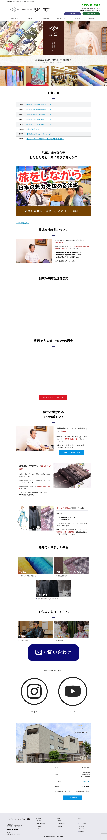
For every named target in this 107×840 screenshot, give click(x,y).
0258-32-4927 (86, 781)
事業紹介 (30, 18)
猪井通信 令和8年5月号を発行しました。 (39, 104)
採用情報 (81, 831)
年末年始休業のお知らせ (34, 129)
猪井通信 (81, 829)
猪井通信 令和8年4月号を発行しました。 (39, 109)
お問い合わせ (72, 798)
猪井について (14, 18)
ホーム (81, 821)
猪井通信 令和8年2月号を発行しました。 (39, 119)
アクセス (39, 826)
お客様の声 (91, 18)
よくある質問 (76, 18)
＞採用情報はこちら (22, 223)
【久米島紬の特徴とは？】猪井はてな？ (38, 134)
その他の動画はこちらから (53, 397)
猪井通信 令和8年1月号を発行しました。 (39, 124)
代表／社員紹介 (61, 18)
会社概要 (39, 821)
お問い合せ (39, 829)
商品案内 (60, 826)
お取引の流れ (45, 18)
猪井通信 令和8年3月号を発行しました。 (39, 114)
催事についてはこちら (72, 452)
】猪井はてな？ (59, 139)
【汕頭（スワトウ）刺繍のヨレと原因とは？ (40, 139)
